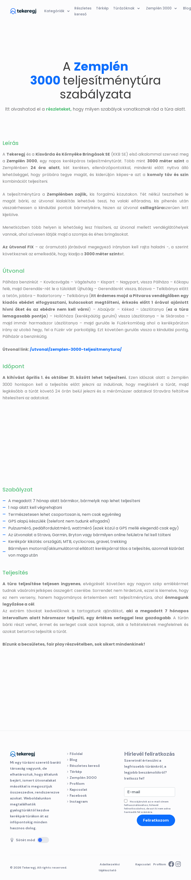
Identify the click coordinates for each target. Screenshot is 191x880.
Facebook (78, 795)
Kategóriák (57, 11)
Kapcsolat (78, 789)
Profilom (77, 783)
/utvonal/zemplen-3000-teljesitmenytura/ (76, 349)
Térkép (76, 771)
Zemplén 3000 (83, 777)
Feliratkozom (156, 820)
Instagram (79, 801)
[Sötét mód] (43, 840)
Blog (73, 759)
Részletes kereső (85, 765)
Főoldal (76, 753)
